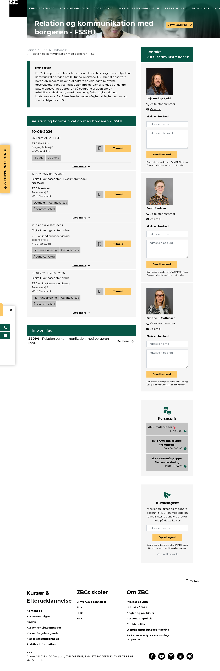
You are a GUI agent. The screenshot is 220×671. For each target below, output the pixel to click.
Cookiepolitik (136, 624)
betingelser (179, 165)
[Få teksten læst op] (189, 658)
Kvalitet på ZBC (137, 601)
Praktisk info (176, 8)
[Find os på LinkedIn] (180, 658)
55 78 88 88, (126, 656)
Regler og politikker (140, 613)
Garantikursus (58, 202)
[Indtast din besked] (167, 139)
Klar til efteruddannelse (139, 8)
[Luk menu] (18, 8)
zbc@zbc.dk (35, 660)
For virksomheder (74, 8)
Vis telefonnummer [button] (162, 104)
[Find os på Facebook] (152, 658)
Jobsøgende (103, 8)
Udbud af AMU (137, 607)
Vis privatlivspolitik (167, 554)
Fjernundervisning (45, 250)
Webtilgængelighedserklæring (148, 629)
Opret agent (167, 537)
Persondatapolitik (139, 618)
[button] (99, 148)
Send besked (162, 154)
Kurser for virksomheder (44, 627)
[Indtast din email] (167, 124)
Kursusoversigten (39, 616)
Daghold (53, 157)
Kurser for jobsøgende (42, 633)
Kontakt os (34, 610)
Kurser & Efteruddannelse (49, 597)
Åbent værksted (44, 209)
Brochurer (200, 8)
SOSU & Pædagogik (54, 50)
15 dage (38, 157)
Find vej (32, 622)
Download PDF (178, 24)
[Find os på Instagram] (171, 658)
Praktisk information (41, 644)
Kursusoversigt (42, 8)
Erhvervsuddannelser (91, 601)
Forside (31, 50)
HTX (79, 618)
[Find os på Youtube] (161, 658)
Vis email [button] (155, 109)
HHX (80, 613)
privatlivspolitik (162, 165)
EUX (79, 607)
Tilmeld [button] (118, 148)
